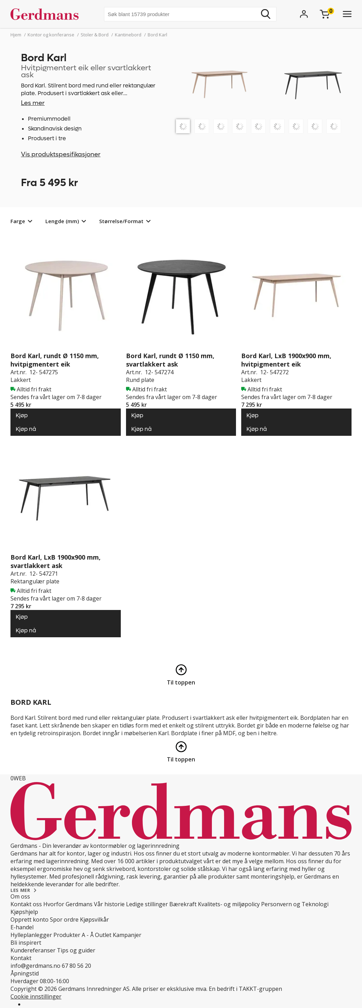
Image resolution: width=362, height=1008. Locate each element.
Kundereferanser (33, 950)
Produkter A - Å (73, 935)
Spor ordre (64, 919)
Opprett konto (29, 919)
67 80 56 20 (76, 966)
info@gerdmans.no (35, 966)
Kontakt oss (26, 904)
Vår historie (109, 904)
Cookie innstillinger (35, 996)
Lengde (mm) (62, 221)
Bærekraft (183, 904)
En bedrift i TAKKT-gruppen (245, 989)
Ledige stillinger (147, 904)
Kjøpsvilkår (94, 919)
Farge (17, 221)
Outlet (103, 935)
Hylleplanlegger (31, 935)
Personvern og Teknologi (294, 904)
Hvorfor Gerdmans (68, 904)
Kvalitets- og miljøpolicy (229, 904)
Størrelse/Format (121, 221)
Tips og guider (76, 950)
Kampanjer (127, 935)
